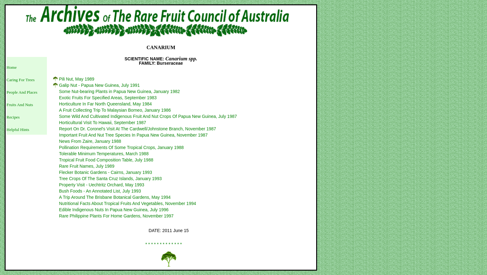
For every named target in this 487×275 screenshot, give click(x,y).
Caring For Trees (20, 79)
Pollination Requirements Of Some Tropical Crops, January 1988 (121, 147)
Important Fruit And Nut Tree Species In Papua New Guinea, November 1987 (133, 135)
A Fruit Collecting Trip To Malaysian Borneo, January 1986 (115, 110)
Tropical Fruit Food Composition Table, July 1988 (106, 159)
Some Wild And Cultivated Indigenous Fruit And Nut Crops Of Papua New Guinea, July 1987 (148, 116)
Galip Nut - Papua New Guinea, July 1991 (99, 85)
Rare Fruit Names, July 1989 (86, 166)
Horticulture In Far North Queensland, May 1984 (105, 103)
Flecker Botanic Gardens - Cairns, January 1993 (105, 172)
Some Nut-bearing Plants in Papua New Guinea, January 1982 (119, 91)
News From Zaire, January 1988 (90, 141)
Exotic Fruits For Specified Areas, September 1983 (108, 97)
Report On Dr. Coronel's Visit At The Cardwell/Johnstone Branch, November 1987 (137, 128)
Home (12, 67)
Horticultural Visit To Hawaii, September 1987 (102, 122)
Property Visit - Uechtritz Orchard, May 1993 (101, 184)
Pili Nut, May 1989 (76, 79)
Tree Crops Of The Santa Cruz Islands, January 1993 (110, 178)
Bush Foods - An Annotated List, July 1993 (100, 191)
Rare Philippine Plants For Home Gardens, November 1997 (116, 215)
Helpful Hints (18, 129)
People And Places (22, 92)
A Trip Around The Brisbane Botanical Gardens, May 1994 (115, 197)
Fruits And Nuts (20, 104)
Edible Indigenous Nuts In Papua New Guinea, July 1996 (114, 209)
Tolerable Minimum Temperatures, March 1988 (103, 153)
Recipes (13, 117)
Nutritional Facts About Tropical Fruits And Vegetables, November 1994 (127, 203)
